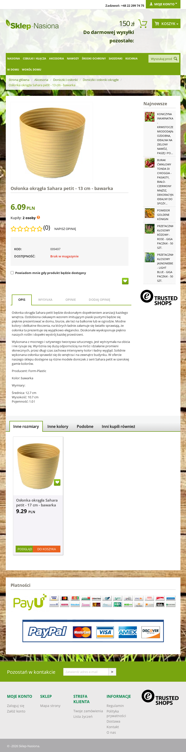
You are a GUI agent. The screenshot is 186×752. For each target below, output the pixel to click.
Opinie (70, 299)
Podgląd (25, 549)
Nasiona (13, 58)
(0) (46, 227)
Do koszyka (46, 549)
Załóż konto (16, 711)
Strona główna (19, 80)
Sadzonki (115, 58)
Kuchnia (131, 58)
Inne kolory (57, 426)
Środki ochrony (94, 58)
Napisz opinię (65, 229)
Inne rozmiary (26, 426)
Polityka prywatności (116, 713)
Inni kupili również (118, 426)
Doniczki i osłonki (65, 80)
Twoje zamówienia (88, 711)
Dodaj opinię (99, 299)
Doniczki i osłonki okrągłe (101, 80)
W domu (13, 69)
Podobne (85, 426)
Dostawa (113, 721)
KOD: (18, 249)
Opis (21, 299)
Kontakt (113, 727)
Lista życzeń (83, 716)
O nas (111, 732)
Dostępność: (24, 256)
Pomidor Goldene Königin (163, 215)
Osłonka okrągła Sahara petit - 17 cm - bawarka (37, 502)
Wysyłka (45, 299)
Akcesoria (56, 58)
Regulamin (115, 705)
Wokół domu (31, 69)
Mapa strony (50, 705)
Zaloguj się (15, 705)
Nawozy (73, 58)
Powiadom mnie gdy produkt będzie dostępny (48, 273)
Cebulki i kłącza (34, 58)
